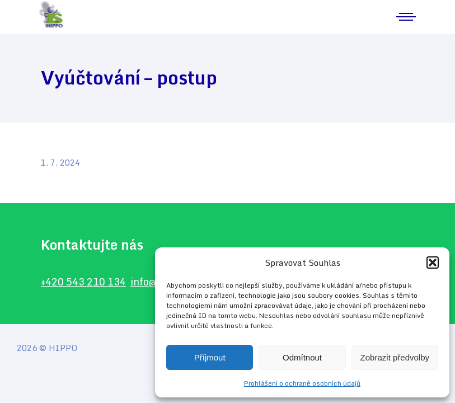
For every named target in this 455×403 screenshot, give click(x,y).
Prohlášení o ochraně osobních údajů (302, 383)
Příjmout (210, 357)
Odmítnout (302, 357)
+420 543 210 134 (84, 282)
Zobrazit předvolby (394, 357)
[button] (432, 262)
